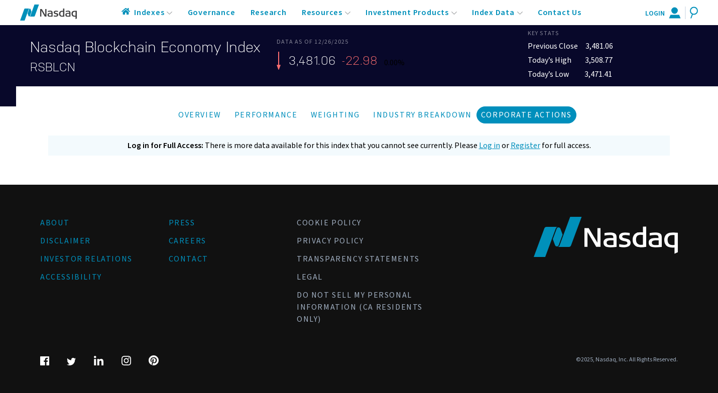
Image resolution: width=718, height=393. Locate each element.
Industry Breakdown (422, 114)
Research (269, 12)
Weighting (335, 114)
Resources (322, 12)
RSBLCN (52, 67)
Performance (266, 114)
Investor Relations (86, 259)
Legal (310, 277)
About (55, 222)
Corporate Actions (526, 114)
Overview (199, 114)
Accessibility (71, 277)
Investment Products (407, 12)
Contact (188, 259)
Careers (187, 240)
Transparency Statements (358, 259)
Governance (211, 12)
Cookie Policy (329, 222)
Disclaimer (65, 240)
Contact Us (559, 12)
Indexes (149, 12)
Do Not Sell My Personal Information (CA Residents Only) (360, 307)
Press (182, 222)
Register (525, 145)
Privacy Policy (330, 240)
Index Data (493, 12)
